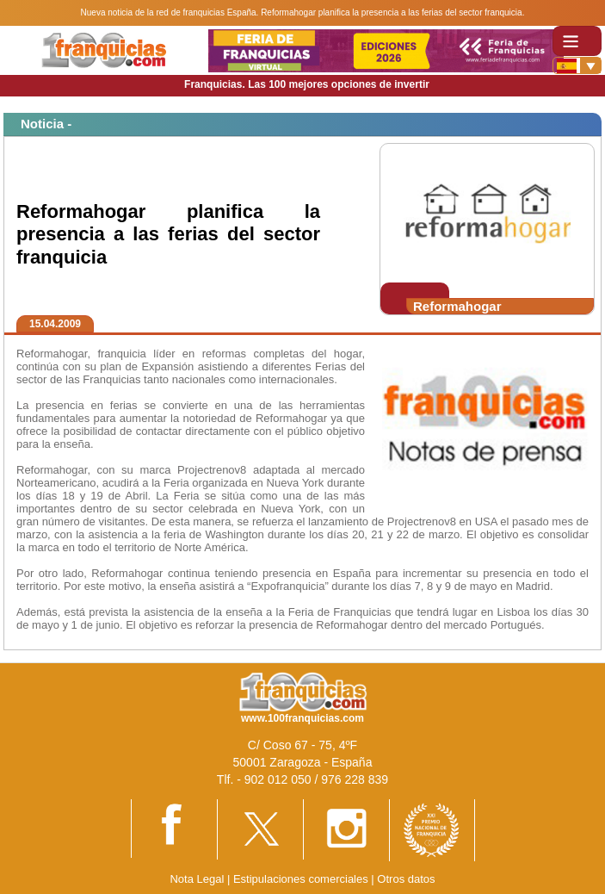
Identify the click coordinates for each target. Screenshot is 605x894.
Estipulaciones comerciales (302, 878)
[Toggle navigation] (577, 41)
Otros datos (406, 878)
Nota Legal (197, 878)
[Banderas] (577, 65)
